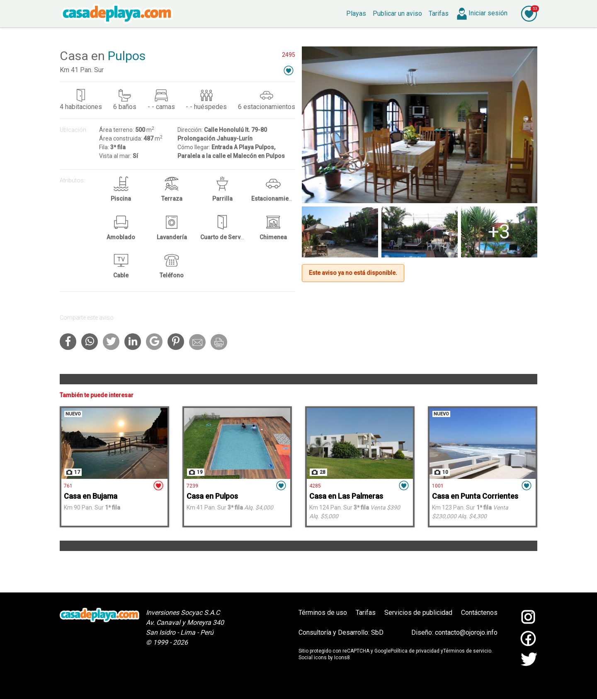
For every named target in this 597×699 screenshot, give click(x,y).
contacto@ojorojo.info (466, 632)
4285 (315, 486)
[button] (288, 70)
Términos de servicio (467, 651)
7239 (192, 486)
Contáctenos (479, 612)
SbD (377, 632)
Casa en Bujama (90, 496)
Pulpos (127, 56)
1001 (438, 486)
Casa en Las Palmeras (346, 496)
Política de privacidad (415, 651)
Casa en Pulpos (212, 496)
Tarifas (366, 612)
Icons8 (342, 657)
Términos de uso (322, 612)
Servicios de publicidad (418, 612)
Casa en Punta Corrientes (475, 496)
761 (68, 486)
